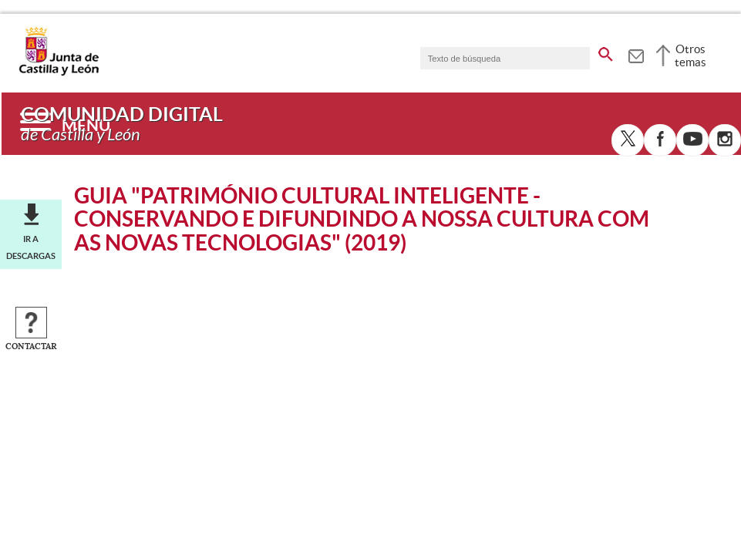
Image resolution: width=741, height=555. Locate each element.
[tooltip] (635, 54)
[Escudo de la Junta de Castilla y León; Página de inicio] (59, 72)
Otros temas (690, 55)
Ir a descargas (31, 247)
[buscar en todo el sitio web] (605, 52)
